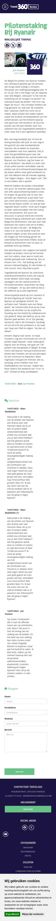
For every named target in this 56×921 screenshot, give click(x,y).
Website (8, 718)
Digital (28, 855)
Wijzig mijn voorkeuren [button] (33, 914)
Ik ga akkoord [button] (12, 914)
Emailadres (10, 707)
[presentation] (25, 760)
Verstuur (19, 772)
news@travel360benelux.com (37, 796)
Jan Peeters (29, 383)
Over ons (28, 867)
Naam (7, 696)
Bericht (8, 729)
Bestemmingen (28, 851)
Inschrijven (28, 809)
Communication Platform (28, 871)
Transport (28, 847)
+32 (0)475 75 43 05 (12, 796)
